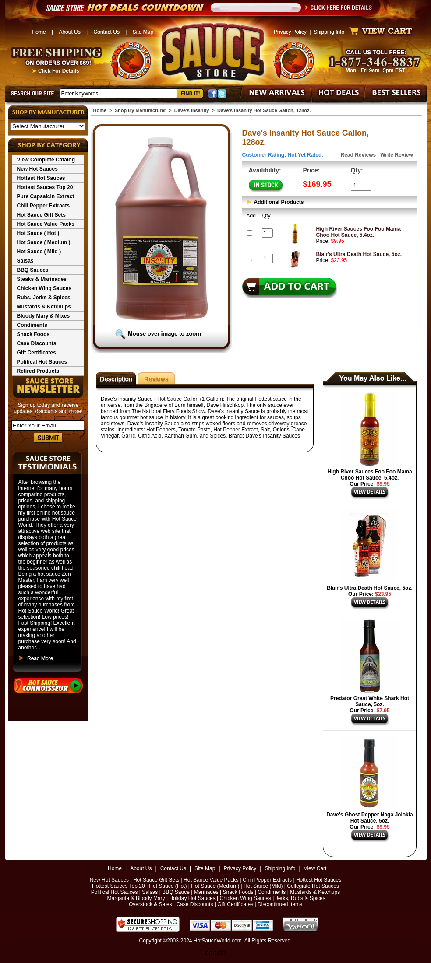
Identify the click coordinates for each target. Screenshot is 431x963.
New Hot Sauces (37, 169)
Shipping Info (280, 868)
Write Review (396, 155)
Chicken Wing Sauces (44, 288)
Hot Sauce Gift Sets (41, 215)
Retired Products (38, 371)
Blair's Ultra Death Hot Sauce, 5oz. (359, 254)
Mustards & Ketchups (44, 307)
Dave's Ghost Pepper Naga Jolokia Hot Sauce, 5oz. (369, 818)
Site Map (204, 868)
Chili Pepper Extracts (43, 206)
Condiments (32, 325)
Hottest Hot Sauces (41, 178)
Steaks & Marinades (42, 279)
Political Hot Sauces (42, 362)
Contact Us (173, 868)
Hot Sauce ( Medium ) (44, 242)
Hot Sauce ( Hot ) (38, 233)
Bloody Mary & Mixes (43, 316)
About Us (141, 868)
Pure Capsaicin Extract (45, 196)
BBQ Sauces (33, 270)
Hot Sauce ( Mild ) (39, 252)
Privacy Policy (240, 868)
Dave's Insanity (191, 110)
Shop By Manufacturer (140, 110)
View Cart (315, 868)
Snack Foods (33, 334)
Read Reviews (358, 155)
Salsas (25, 261)
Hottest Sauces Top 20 (45, 187)
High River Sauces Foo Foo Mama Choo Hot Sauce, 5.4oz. (358, 232)
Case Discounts (37, 343)
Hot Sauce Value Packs (45, 224)
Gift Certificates (36, 353)
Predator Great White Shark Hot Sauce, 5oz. (369, 701)
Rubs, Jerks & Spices (44, 297)
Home (100, 110)
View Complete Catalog (46, 160)
